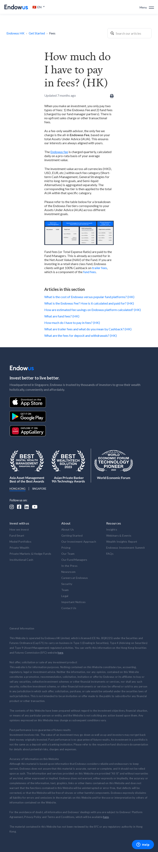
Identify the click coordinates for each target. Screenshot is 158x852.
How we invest (19, 529)
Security (66, 584)
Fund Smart (17, 535)
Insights (111, 529)
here (60, 652)
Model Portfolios (20, 541)
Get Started (37, 33)
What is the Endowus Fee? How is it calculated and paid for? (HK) (89, 303)
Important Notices (73, 602)
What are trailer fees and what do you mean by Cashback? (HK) (87, 329)
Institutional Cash (21, 559)
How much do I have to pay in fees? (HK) (72, 322)
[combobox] (129, 33)
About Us (67, 529)
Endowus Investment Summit (125, 547)
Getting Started (72, 535)
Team (65, 590)
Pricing (65, 547)
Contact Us (68, 608)
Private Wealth (19, 547)
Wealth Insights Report (121, 541)
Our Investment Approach (78, 541)
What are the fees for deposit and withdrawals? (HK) (80, 335)
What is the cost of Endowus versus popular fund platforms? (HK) (89, 297)
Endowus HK (15, 33)
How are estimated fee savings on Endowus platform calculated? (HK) (92, 310)
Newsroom (68, 571)
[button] (38, 7)
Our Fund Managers (74, 559)
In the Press (69, 565)
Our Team (67, 553)
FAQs (109, 553)
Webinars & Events (118, 535)
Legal (64, 596)
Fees (52, 33)
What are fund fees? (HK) (61, 316)
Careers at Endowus (74, 577)
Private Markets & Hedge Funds (30, 553)
